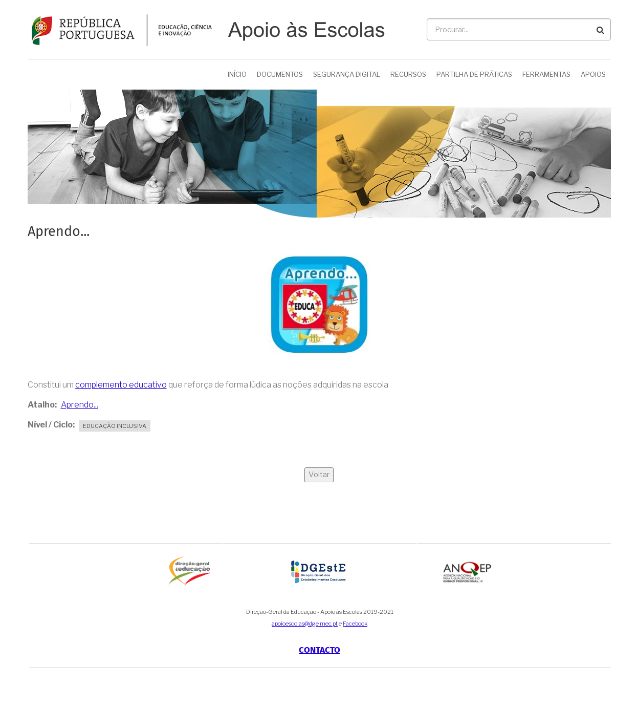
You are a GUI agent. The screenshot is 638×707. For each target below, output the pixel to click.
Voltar (319, 474)
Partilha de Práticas (474, 74)
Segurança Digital (346, 74)
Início (237, 74)
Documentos (280, 74)
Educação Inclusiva (114, 426)
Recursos (408, 74)
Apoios (593, 74)
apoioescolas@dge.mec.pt (305, 623)
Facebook (355, 623)
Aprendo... (79, 405)
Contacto (319, 650)
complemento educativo (121, 385)
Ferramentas (546, 74)
